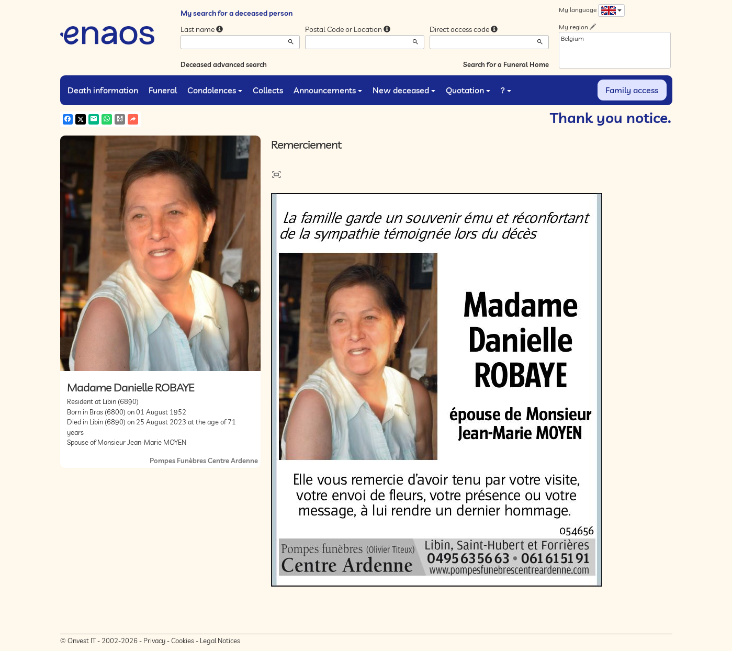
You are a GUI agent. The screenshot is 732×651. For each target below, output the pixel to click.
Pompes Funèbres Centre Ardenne (204, 460)
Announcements (328, 90)
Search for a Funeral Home (506, 64)
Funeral (163, 90)
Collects (268, 90)
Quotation (468, 90)
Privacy (154, 640)
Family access (631, 90)
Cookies (182, 640)
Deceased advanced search (224, 64)
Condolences (214, 90)
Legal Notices (220, 640)
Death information (102, 90)
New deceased (404, 90)
